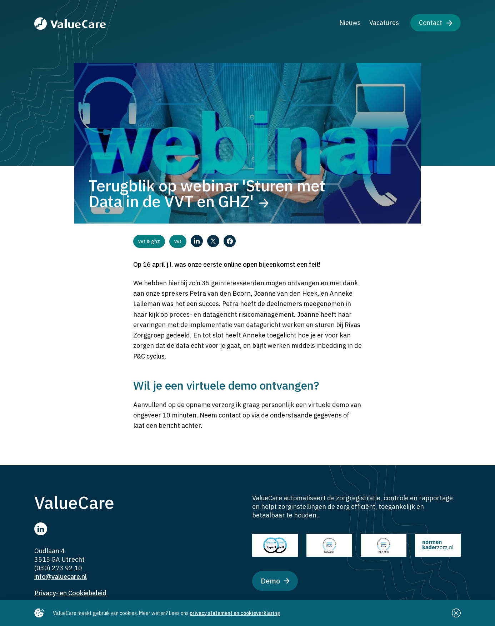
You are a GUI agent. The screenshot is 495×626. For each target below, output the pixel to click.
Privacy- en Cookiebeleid (70, 593)
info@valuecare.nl (60, 576)
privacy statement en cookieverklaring (235, 613)
